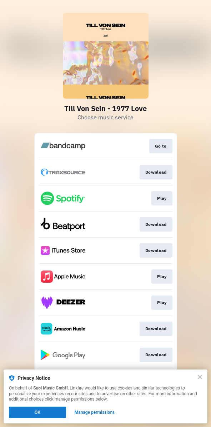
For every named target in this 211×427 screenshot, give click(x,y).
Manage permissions (95, 412)
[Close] (200, 377)
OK (37, 412)
